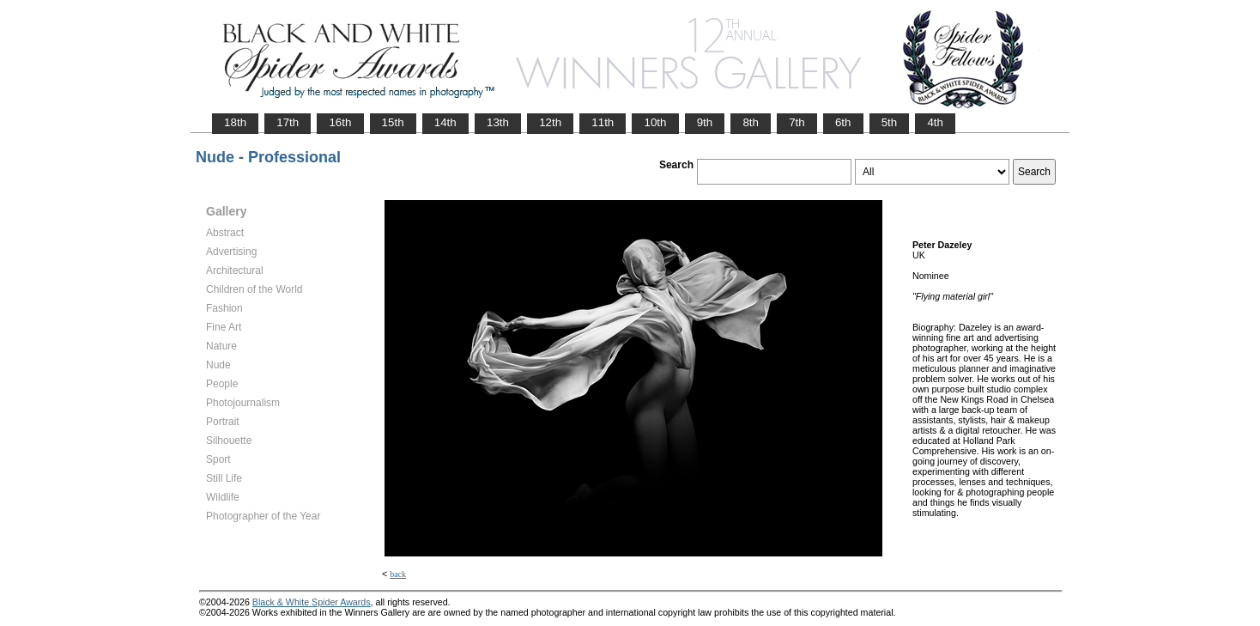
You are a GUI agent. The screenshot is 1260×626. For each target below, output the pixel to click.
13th (497, 122)
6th (843, 122)
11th (602, 122)
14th (445, 122)
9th (705, 122)
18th (235, 122)
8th (750, 122)
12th (550, 122)
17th (287, 122)
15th (393, 122)
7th (797, 122)
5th (889, 122)
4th (935, 122)
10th (654, 122)
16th (339, 122)
